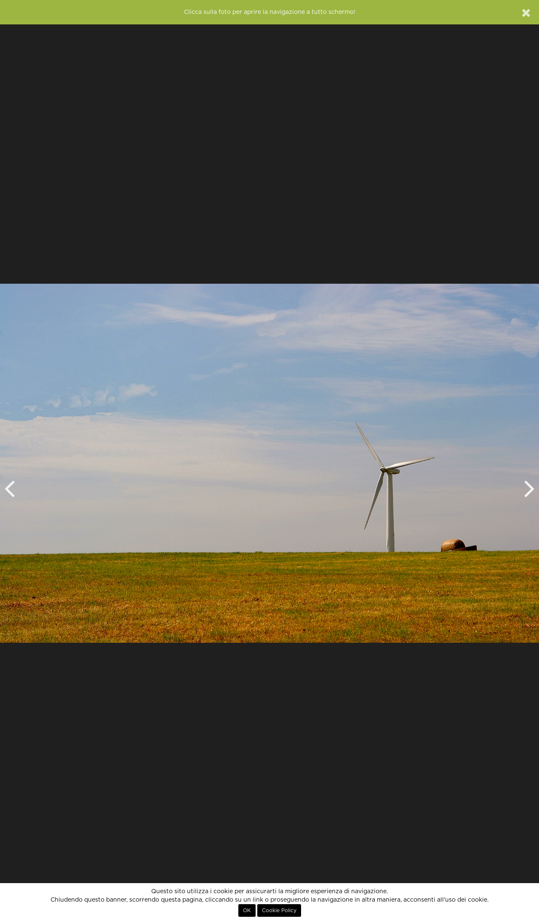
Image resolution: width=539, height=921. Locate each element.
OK (247, 910)
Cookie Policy (279, 910)
